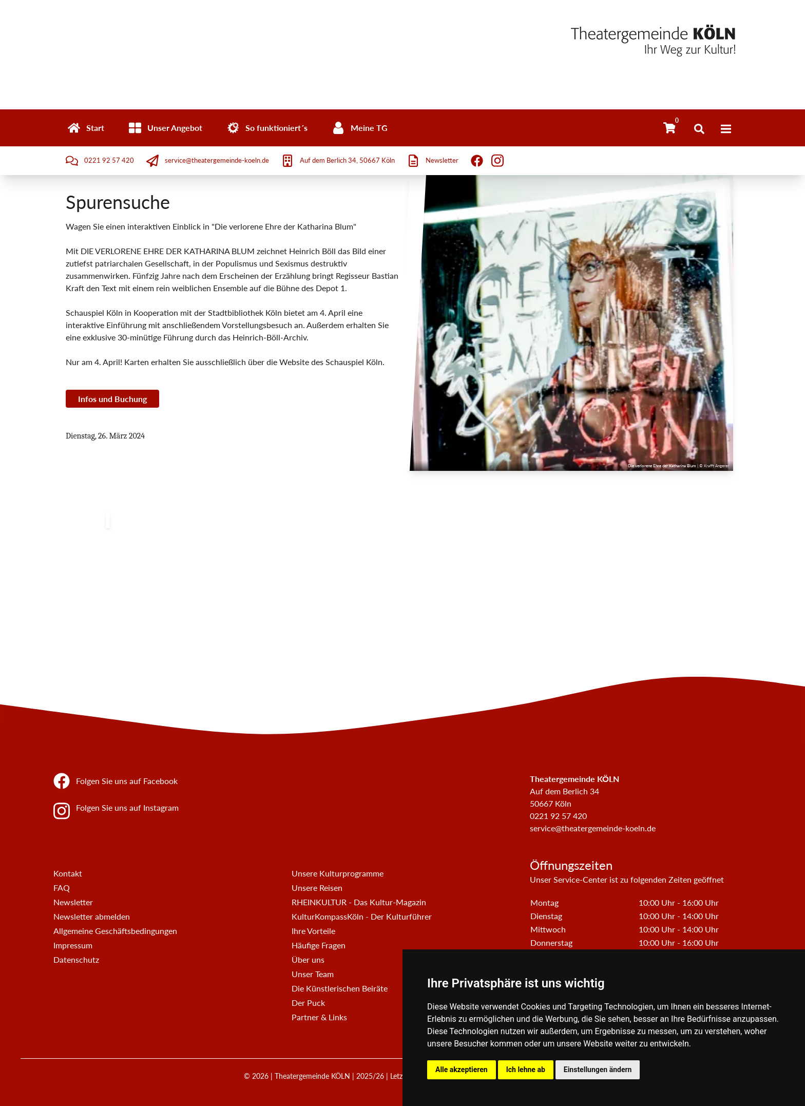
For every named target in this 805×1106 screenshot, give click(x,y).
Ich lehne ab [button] (525, 1069)
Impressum (72, 945)
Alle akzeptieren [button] (461, 1069)
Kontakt (67, 873)
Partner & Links (319, 1017)
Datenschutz (76, 959)
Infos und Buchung (112, 399)
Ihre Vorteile (313, 931)
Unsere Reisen (317, 887)
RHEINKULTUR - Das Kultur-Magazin (359, 902)
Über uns (308, 959)
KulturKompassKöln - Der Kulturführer (362, 916)
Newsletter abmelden (91, 916)
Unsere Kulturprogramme (338, 873)
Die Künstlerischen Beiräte (340, 988)
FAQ (61, 887)
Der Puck (308, 1002)
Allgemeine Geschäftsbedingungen (115, 931)
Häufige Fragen (319, 945)
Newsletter (73, 902)
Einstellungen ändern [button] (598, 1069)
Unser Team (313, 974)
